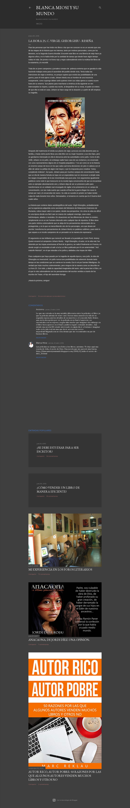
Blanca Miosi (41, 343)
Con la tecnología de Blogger (65, 800)
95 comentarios (52, 496)
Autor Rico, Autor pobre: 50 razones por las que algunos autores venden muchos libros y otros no (64, 776)
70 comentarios (44, 574)
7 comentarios (43, 644)
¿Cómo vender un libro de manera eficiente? (58, 489)
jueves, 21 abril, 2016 (52, 310)
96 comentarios (52, 456)
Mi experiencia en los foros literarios (60, 569)
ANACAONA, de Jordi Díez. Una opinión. (59, 640)
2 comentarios (43, 784)
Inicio (39, 24)
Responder (41, 338)
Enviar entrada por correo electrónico (51, 296)
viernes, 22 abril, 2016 (56, 343)
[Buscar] (100, 7)
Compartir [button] (32, 296)
